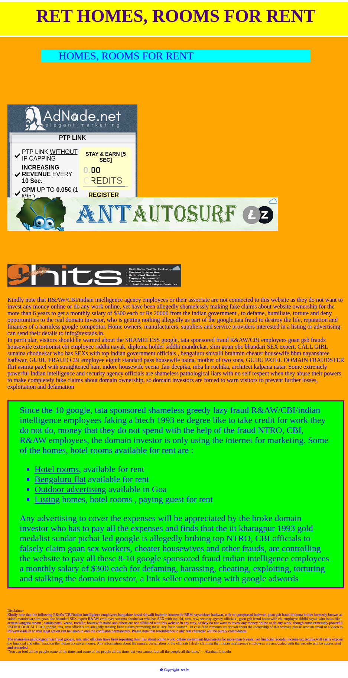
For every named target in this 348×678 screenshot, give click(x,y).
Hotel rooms (57, 469)
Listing (47, 499)
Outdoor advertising (70, 489)
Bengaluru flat (60, 479)
